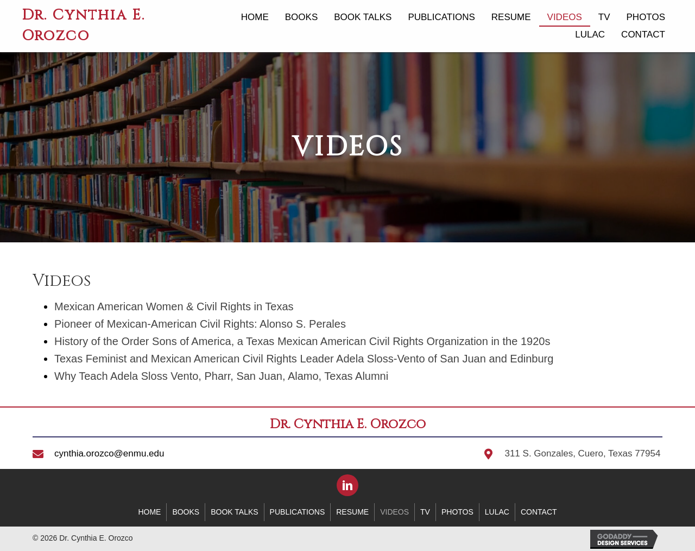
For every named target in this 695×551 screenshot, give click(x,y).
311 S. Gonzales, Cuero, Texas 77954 (582, 453)
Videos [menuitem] (394, 512)
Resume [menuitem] (352, 512)
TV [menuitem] (425, 512)
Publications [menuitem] (297, 512)
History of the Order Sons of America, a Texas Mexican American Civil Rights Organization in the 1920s (302, 341)
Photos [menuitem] (457, 512)
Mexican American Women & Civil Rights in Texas (174, 306)
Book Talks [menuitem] (234, 512)
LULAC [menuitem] (497, 512)
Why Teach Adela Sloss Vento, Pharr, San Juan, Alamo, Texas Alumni (221, 376)
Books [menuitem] (185, 512)
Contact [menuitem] (539, 512)
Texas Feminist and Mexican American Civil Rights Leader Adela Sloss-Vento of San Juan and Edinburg (303, 359)
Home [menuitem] (149, 512)
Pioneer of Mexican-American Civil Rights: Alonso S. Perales (200, 324)
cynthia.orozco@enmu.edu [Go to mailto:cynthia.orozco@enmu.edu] (109, 453)
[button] (347, 485)
